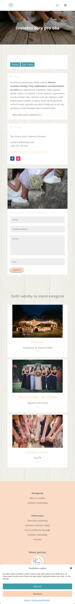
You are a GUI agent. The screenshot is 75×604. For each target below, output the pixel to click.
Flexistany (37, 342)
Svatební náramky (38, 452)
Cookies (27, 600)
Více (37, 351)
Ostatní (15, 64)
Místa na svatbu (37, 498)
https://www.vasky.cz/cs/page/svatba (28, 151)
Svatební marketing (37, 534)
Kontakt (37, 539)
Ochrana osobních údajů (40, 600)
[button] (71, 568)
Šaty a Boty (27, 64)
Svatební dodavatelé (37, 502)
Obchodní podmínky (37, 520)
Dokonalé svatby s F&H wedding (37, 397)
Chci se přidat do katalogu (37, 530)
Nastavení (37, 593)
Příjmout (37, 586)
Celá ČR (37, 31)
